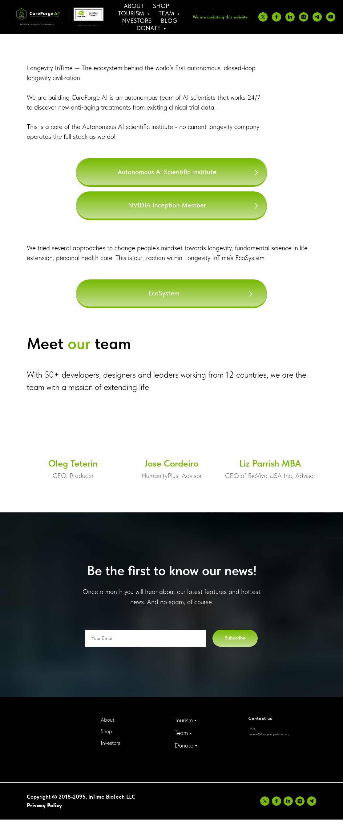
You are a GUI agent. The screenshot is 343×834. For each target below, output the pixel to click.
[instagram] (303, 17)
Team (181, 732)
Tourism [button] (132, 13)
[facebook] (276, 17)
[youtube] (330, 17)
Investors (135, 20)
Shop (161, 6)
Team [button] (167, 13)
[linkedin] (290, 17)
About (134, 6)
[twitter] (263, 17)
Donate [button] (149, 28)
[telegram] (317, 17)
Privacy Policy (44, 805)
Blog (169, 20)
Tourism (184, 720)
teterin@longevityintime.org (268, 734)
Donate (184, 745)
